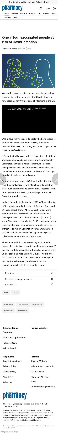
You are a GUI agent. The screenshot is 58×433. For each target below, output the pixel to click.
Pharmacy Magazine (35, 418)
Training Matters (39, 361)
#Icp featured (37, 304)
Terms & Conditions (12, 361)
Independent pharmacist (42, 366)
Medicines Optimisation (14, 337)
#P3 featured (9, 311)
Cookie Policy (9, 371)
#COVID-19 (22, 311)
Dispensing (8, 332)
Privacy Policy (9, 366)
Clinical (15, 292)
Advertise (7, 382)
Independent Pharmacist (32, 420)
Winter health (9, 348)
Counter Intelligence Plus (43, 386)
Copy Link (29, 273)
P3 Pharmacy (37, 371)
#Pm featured (23, 304)
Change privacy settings (9, 432)
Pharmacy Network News (40, 379)
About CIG (8, 377)
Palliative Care (10, 343)
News (6, 292)
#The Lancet (8, 304)
